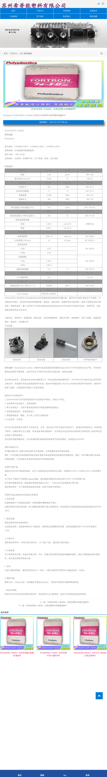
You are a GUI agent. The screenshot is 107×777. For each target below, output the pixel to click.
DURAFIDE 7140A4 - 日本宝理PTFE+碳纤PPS (53, 654)
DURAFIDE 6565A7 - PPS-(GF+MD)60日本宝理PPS (90, 654)
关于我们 (40, 16)
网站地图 (93, 16)
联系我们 (66, 16)
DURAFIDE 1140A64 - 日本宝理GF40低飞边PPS (68, 602)
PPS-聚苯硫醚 (26, 53)
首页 (13, 11)
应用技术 (93, 11)
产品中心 (40, 11)
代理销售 (66, 11)
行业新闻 (13, 16)
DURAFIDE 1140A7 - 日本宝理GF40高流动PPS (46, 606)
